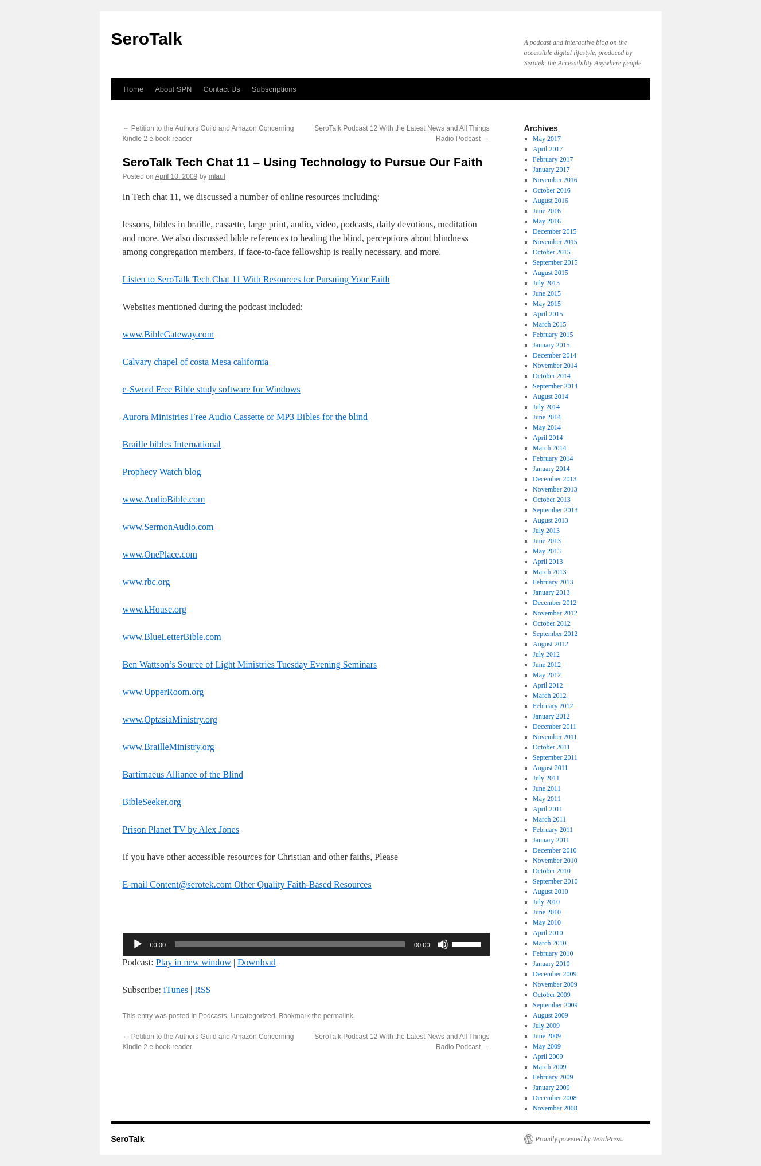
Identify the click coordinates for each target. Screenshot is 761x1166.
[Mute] (442, 944)
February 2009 (553, 1077)
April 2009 (548, 1057)
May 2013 (547, 551)
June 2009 (547, 1036)
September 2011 (555, 757)
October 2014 (552, 376)
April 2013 (548, 562)
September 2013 (555, 510)
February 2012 (553, 706)
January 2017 (551, 170)
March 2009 (549, 1067)
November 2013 (555, 489)
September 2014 (555, 386)
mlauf (217, 176)
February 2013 (553, 582)
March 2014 (549, 448)
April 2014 (548, 438)
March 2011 (549, 819)
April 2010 (548, 933)
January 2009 (551, 1087)
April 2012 (548, 685)
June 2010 (547, 912)
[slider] (290, 944)
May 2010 (547, 922)
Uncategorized (253, 1016)
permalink (338, 1016)
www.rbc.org (146, 582)
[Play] (137, 944)
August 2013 (550, 520)
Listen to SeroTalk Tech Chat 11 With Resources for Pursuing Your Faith (256, 279)
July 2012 (546, 654)
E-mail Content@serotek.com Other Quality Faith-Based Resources (247, 884)
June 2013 (547, 541)
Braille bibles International (172, 444)
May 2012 (547, 675)
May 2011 (547, 799)
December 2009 (554, 974)
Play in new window (193, 962)
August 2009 (550, 1015)
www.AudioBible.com (164, 499)
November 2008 (555, 1108)
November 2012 (555, 613)
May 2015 (547, 304)
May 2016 (547, 221)
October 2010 (552, 871)
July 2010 (546, 902)
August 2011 (550, 768)
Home (134, 89)
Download (256, 962)
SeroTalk (147, 38)
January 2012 (551, 716)
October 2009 (552, 995)
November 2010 (555, 861)
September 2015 (555, 262)
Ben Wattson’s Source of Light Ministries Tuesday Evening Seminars (250, 664)
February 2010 (553, 953)
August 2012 (550, 644)
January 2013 (551, 592)
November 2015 (555, 242)
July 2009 (546, 1026)
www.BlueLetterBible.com (172, 637)
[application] (306, 944)
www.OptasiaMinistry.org (170, 719)
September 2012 (555, 634)
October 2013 (552, 500)
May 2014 (547, 427)
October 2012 (552, 623)
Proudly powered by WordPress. (580, 1139)
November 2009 (555, 984)
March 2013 (549, 572)
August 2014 (550, 396)
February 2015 (553, 335)
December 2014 (554, 355)
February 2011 (553, 830)
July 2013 (546, 531)
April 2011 (548, 809)
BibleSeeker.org (152, 802)
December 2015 (554, 231)
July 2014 (546, 407)
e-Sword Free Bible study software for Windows (212, 389)
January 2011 (551, 840)
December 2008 (554, 1098)
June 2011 (547, 788)
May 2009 (547, 1046)
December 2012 (554, 603)
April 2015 (548, 314)
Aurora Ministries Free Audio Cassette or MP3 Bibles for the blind (245, 417)
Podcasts (212, 1016)
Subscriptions (274, 89)
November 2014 (555, 366)
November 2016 (555, 180)
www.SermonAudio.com (168, 527)
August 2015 (550, 273)
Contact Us (222, 89)
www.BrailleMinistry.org (168, 747)
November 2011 (555, 737)
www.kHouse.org (155, 609)
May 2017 (547, 139)
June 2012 (547, 665)
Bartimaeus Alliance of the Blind (183, 774)
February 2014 (553, 458)
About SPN (173, 89)
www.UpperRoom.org (163, 692)
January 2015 (551, 345)
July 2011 (546, 778)
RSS (202, 990)
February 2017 (553, 159)
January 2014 (551, 469)
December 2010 (554, 850)
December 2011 (554, 727)
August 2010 (550, 892)
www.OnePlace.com (160, 554)
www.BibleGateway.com (168, 334)
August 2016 (550, 201)
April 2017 (548, 149)
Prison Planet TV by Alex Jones (181, 829)
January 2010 (551, 964)
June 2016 (547, 211)
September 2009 (555, 1005)
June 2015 (547, 293)
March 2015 (549, 324)
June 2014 (547, 417)
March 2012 (549, 696)
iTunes (175, 990)
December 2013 (554, 479)
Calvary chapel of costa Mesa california (196, 362)
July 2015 (546, 283)
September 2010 (555, 881)
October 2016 (552, 190)
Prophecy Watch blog (162, 472)
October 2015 (552, 252)
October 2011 (551, 747)
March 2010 (549, 943)
